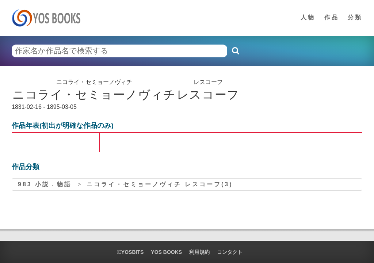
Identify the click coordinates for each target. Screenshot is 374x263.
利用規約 (199, 252)
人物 (308, 17)
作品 (331, 17)
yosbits (130, 252)
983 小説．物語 (45, 184)
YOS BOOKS (166, 252)
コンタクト (230, 252)
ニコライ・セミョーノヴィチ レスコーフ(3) (160, 184)
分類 (355, 17)
